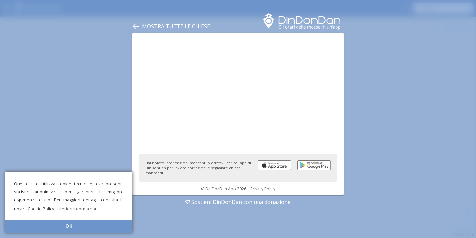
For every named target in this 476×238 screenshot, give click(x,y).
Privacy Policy (262, 189)
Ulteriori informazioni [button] (78, 209)
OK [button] (68, 226)
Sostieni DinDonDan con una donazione (238, 202)
